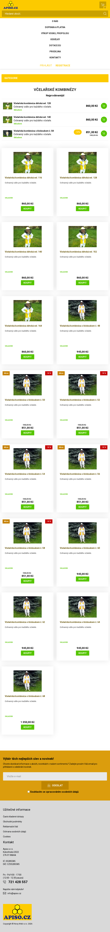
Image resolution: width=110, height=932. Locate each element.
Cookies (7, 836)
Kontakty (55, 57)
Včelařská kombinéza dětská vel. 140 (32, 117)
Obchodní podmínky (12, 821)
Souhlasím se (53, 791)
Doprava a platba (55, 27)
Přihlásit (46, 65)
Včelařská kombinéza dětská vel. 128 (32, 103)
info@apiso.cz (14, 893)
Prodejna (55, 51)
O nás (55, 21)
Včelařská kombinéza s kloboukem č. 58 (34, 131)
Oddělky (55, 39)
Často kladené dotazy (13, 816)
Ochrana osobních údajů (14, 831)
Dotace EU (55, 45)
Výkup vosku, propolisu (55, 33)
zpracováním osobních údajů (62, 791)
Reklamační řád (10, 826)
